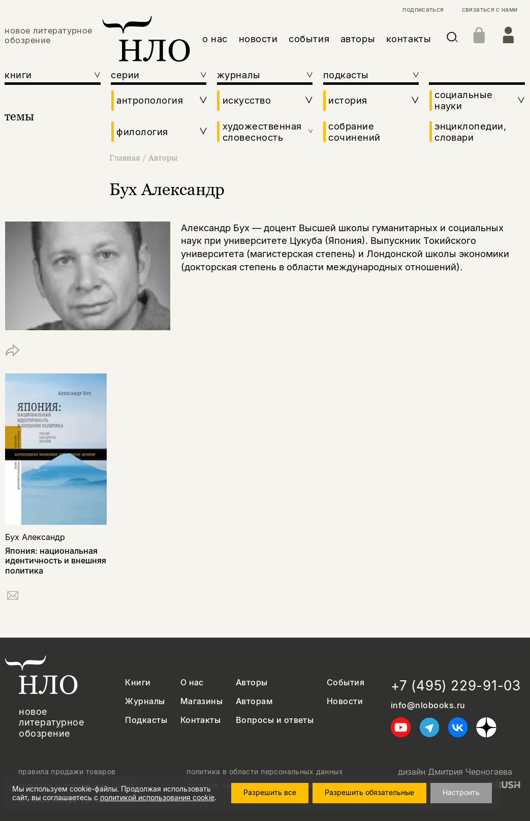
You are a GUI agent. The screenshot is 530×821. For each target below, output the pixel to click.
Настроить (461, 792)
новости (258, 38)
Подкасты (146, 720)
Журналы (145, 701)
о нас (215, 38)
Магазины (201, 701)
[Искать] (452, 38)
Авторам (254, 701)
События (345, 682)
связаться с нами (490, 9)
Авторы (162, 157)
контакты (408, 38)
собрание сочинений (354, 131)
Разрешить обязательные (369, 792)
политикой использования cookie (157, 797)
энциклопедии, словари (470, 131)
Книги (137, 682)
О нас (192, 682)
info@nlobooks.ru (428, 705)
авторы (357, 38)
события (309, 38)
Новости (345, 701)
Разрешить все (269, 792)
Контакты (200, 720)
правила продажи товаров (67, 772)
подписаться (423, 9)
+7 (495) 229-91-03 (456, 685)
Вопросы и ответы (275, 720)
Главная (125, 157)
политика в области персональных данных (264, 772)
